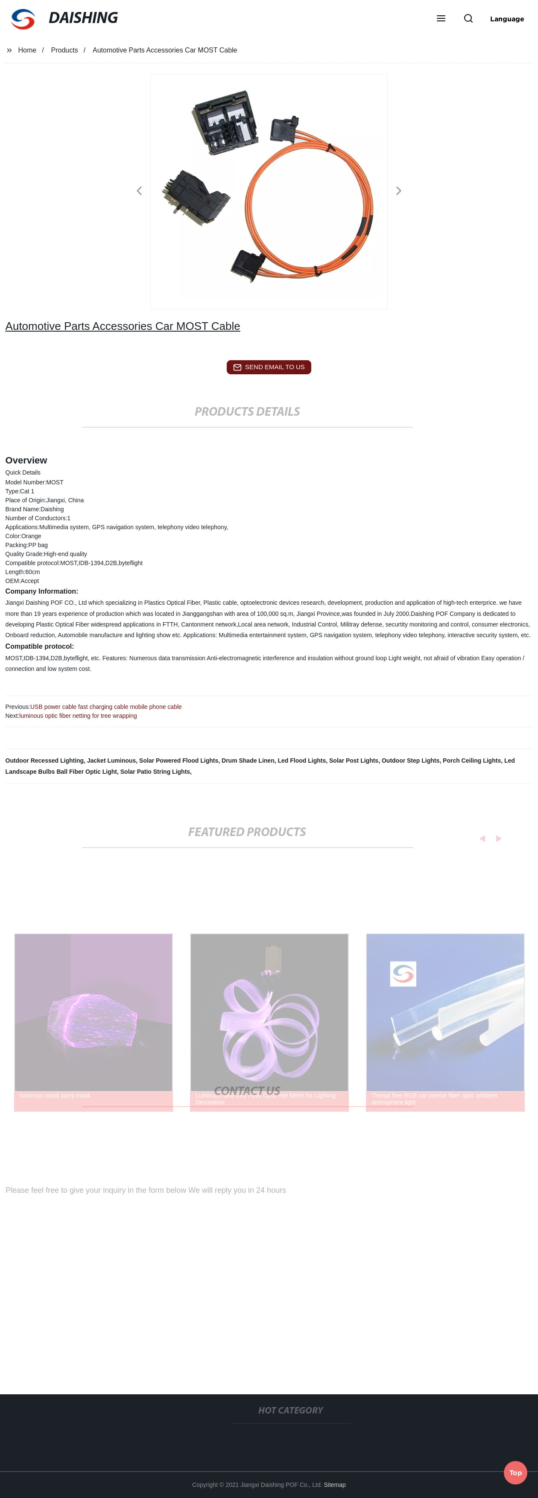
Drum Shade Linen (248, 760)
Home (27, 50)
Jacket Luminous (111, 760)
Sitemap (335, 1484)
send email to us (269, 367)
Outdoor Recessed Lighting (45, 760)
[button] (441, 19)
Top (515, 1472)
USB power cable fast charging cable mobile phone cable (106, 706)
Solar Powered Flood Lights (178, 760)
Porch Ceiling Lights (472, 760)
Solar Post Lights (353, 760)
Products (64, 50)
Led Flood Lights (302, 760)
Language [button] (507, 19)
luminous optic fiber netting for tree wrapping (78, 715)
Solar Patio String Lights (155, 771)
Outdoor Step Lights (410, 760)
